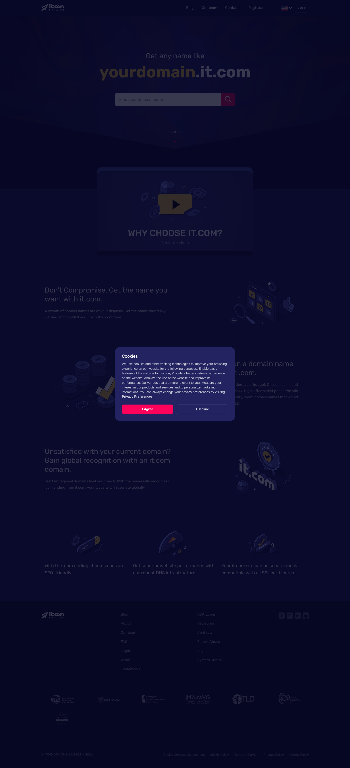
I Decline (202, 409)
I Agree (147, 409)
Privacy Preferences (137, 396)
